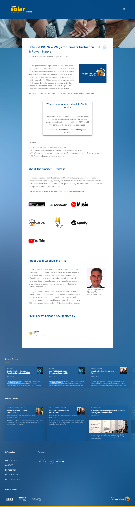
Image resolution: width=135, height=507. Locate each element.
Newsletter (10, 469)
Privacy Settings (12, 479)
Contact (9, 465)
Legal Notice (11, 460)
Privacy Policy (11, 474)
